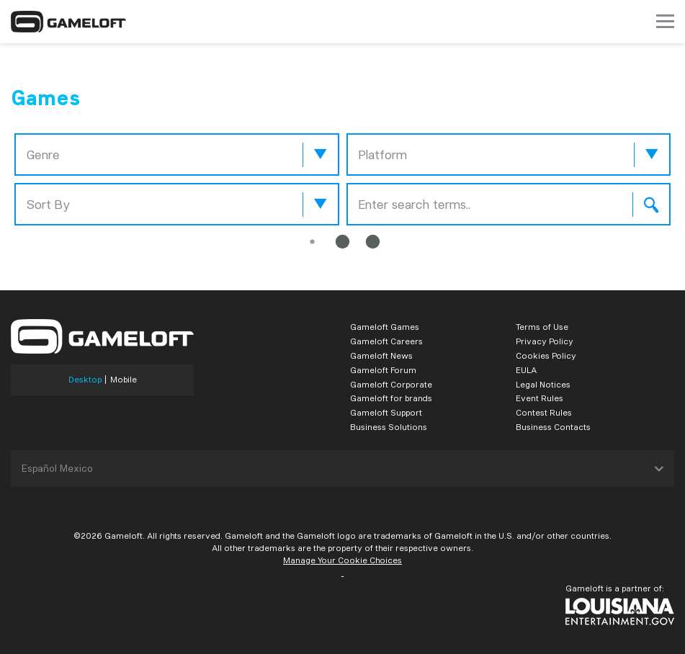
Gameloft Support (386, 412)
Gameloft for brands (391, 398)
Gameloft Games (384, 326)
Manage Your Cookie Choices (342, 560)
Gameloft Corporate (391, 384)
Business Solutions (388, 426)
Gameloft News (381, 355)
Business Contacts (553, 426)
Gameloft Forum (383, 369)
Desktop (85, 379)
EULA (526, 369)
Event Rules (539, 398)
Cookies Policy (546, 355)
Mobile (123, 379)
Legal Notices (543, 384)
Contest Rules (544, 412)
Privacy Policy (544, 341)
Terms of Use (542, 326)
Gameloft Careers (386, 341)
